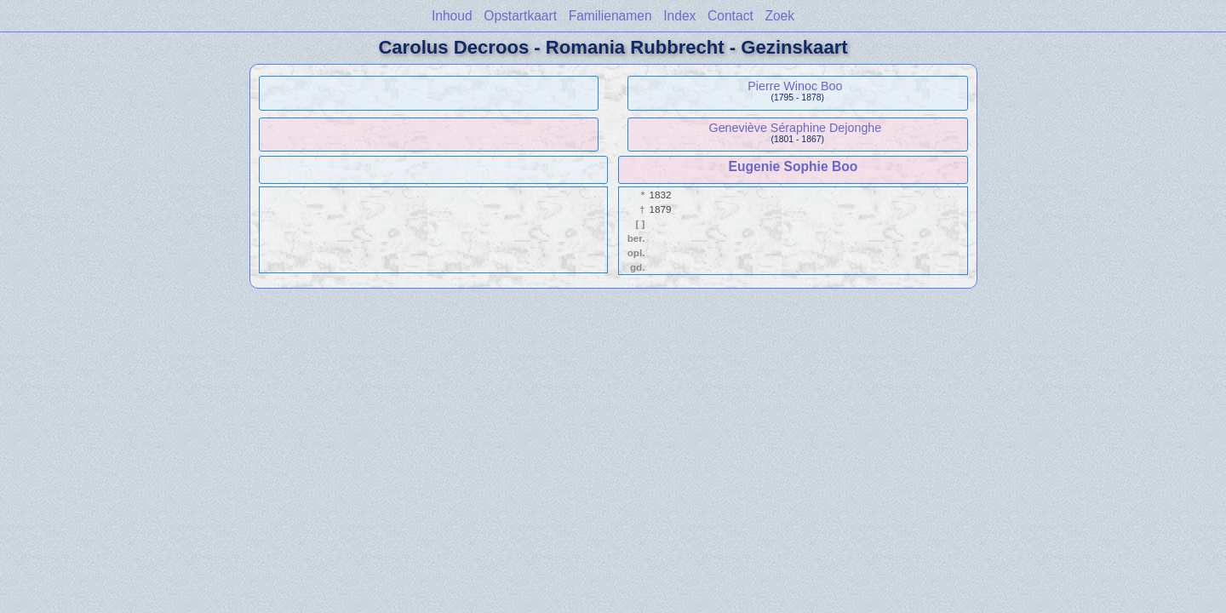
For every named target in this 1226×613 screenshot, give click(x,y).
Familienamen (610, 16)
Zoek (779, 16)
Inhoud (452, 16)
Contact (730, 16)
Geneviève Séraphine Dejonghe (795, 128)
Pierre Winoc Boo (795, 86)
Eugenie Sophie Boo (793, 166)
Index (679, 16)
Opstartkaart (520, 16)
